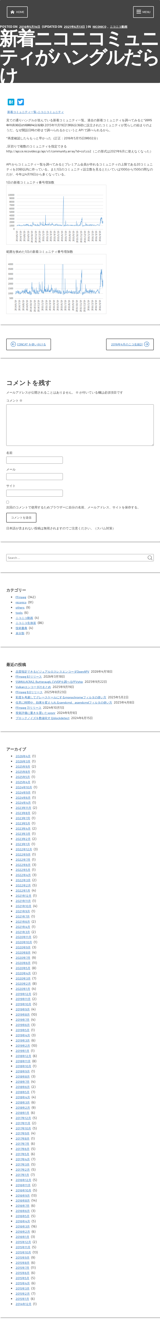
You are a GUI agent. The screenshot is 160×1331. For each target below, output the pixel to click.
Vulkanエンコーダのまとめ (34, 689)
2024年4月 (23, 802)
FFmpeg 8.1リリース (30, 679)
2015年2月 (23, 1274)
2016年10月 (24, 1175)
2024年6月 (23, 797)
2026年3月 (23, 762)
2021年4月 (23, 921)
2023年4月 (23, 827)
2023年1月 (23, 842)
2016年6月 (23, 1195)
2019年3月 (23, 1031)
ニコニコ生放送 (26, 626)
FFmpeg (21, 601)
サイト (11, 489)
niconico (101, 27)
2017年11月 (23, 1110)
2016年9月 (23, 1180)
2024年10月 (24, 787)
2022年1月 (23, 886)
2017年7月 (23, 1130)
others (20, 611)
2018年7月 (23, 1070)
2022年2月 (23, 881)
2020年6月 (23, 956)
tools (19, 616)
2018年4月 (23, 1085)
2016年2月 (23, 1215)
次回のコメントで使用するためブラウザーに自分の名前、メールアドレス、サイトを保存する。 (73, 511)
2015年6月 (23, 1255)
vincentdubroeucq (99, 1322)
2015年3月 (23, 1269)
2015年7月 (23, 1250)
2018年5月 (23, 1080)
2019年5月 (23, 1021)
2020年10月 (24, 936)
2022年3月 (23, 876)
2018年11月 (23, 1051)
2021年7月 (23, 911)
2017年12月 (24, 1105)
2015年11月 (23, 1230)
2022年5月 (23, 866)
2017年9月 (23, 1120)
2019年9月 (23, 1001)
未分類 (20, 636)
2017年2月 (23, 1155)
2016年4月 (23, 1205)
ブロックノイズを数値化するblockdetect (44, 719)
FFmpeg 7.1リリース (29, 709)
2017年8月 (23, 1125)
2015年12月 (24, 1225)
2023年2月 (23, 837)
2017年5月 (23, 1140)
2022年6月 (23, 861)
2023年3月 (23, 832)
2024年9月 (23, 792)
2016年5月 (23, 1200)
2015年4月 (23, 1265)
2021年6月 (23, 916)
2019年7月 (23, 1011)
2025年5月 (23, 777)
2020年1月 (23, 981)
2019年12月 (24, 986)
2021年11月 (23, 896)
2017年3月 (23, 1150)
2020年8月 (23, 946)
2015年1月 (23, 1279)
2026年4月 (23, 757)
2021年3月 (23, 926)
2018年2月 (23, 1095)
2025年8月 (23, 772)
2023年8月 (23, 812)
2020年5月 (23, 961)
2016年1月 (23, 1220)
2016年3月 (23, 1210)
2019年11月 (23, 991)
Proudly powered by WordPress (29, 1322)
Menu (142, 12)
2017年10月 (24, 1115)
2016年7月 (23, 1190)
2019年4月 (23, 1026)
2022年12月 (24, 846)
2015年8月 (23, 1245)
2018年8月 (23, 1065)
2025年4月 (23, 782)
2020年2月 (23, 976)
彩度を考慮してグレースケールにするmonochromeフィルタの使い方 (64, 699)
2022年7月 (23, 856)
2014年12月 (24, 1284)
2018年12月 (24, 1046)
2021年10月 (24, 901)
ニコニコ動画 (121, 27)
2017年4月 (23, 1145)
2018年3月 (23, 1090)
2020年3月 (23, 971)
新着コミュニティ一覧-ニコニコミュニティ (37, 112)
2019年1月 (23, 1041)
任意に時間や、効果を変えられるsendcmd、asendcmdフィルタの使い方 (66, 704)
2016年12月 (24, 1165)
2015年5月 (23, 1260)
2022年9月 (23, 851)
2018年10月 (24, 1056)
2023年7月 (23, 817)
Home (17, 12)
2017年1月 (23, 1160)
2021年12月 (24, 891)
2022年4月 (23, 871)
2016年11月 (23, 1170)
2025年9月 (23, 767)
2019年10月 (24, 996)
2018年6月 (23, 1075)
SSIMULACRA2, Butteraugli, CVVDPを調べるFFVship (51, 684)
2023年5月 (23, 822)
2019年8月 (23, 1006)
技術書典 (22, 631)
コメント (14, 401)
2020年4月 (23, 966)
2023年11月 (24, 807)
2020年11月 (24, 931)
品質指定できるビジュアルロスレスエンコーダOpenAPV (55, 674)
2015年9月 (23, 1240)
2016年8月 (23, 1185)
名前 (9, 455)
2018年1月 (23, 1100)
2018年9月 (23, 1060)
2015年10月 (24, 1235)
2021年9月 (23, 906)
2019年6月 (23, 1016)
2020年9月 (23, 941)
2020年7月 (23, 951)
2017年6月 (23, 1135)
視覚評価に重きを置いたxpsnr (37, 714)
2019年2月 (23, 1036)
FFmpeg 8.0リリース (30, 694)
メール (11, 472)
